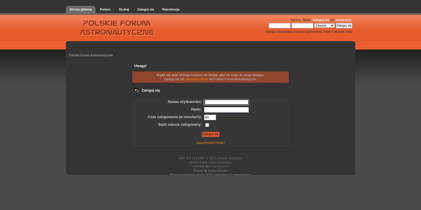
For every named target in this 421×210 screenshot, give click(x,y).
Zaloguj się (321, 20)
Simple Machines (230, 158)
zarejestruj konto (196, 79)
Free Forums (219, 166)
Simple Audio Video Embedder (210, 162)
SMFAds (198, 166)
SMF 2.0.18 (187, 158)
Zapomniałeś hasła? (210, 142)
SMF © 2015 (207, 158)
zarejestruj (343, 20)
